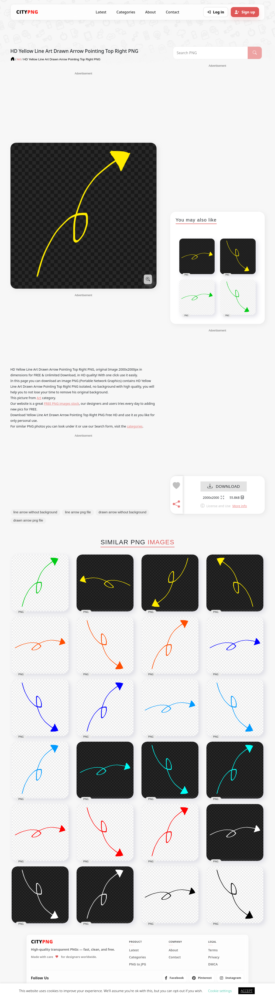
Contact (172, 12)
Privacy (213, 957)
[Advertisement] (83, 107)
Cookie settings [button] (220, 990)
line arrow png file (78, 512)
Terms (213, 950)
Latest (101, 12)
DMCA (213, 964)
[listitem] (174, 978)
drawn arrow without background (122, 512)
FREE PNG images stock (61, 403)
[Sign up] (245, 12)
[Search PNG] (210, 53)
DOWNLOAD (223, 486)
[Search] (255, 53)
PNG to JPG (137, 964)
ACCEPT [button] (246, 990)
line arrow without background (35, 512)
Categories (125, 12)
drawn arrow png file (28, 520)
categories (135, 426)
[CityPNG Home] (27, 12)
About (150, 12)
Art (39, 398)
